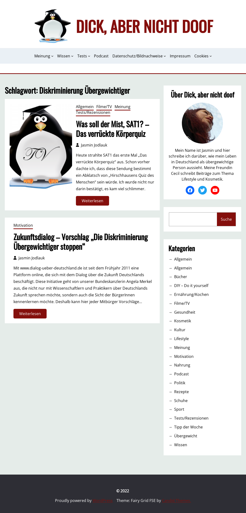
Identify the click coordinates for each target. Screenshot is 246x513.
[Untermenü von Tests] (89, 56)
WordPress (102, 500)
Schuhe (181, 400)
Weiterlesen (94, 202)
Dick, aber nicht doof (144, 26)
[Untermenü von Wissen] (72, 56)
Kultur (179, 329)
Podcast (181, 374)
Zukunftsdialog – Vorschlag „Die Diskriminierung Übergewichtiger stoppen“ (80, 241)
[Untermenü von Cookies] (210, 56)
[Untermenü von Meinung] (52, 56)
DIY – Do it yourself (191, 285)
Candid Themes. (176, 500)
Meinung (122, 106)
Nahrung (182, 365)
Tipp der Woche (188, 427)
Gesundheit (184, 312)
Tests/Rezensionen (93, 112)
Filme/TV (104, 106)
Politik (179, 382)
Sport (179, 409)
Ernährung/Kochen (191, 294)
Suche (226, 219)
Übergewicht (185, 436)
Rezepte (181, 391)
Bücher (180, 276)
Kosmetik (182, 321)
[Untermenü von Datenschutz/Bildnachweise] (165, 56)
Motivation (23, 225)
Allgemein (85, 106)
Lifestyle (181, 338)
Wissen (180, 444)
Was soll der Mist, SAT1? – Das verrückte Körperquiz (112, 128)
